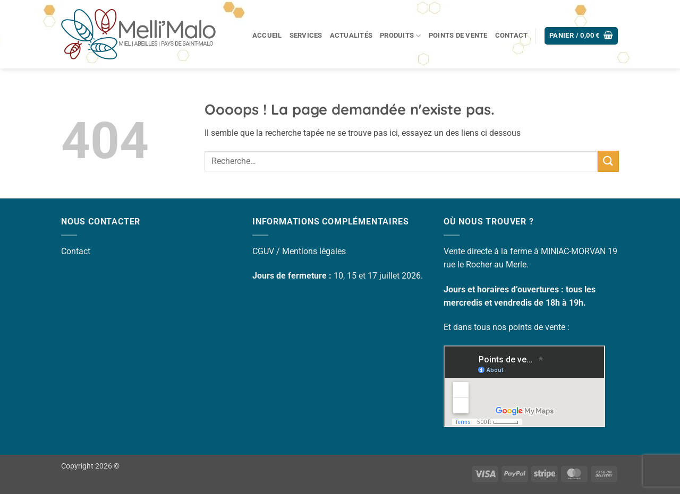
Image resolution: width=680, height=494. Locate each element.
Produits (400, 36)
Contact (511, 35)
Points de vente (458, 35)
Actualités (351, 35)
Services (306, 35)
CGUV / (267, 251)
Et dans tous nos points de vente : (507, 327)
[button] (581, 36)
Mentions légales (314, 251)
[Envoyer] (608, 161)
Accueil (267, 35)
